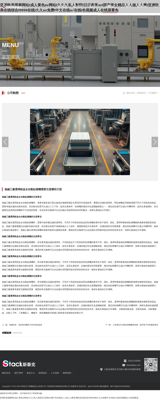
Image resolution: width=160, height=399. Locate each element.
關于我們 (78, 6)
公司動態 (152, 93)
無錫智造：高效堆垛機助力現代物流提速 (25, 325)
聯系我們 (141, 6)
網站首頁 (62, 6)
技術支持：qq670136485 (88, 386)
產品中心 (94, 6)
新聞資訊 (110, 6)
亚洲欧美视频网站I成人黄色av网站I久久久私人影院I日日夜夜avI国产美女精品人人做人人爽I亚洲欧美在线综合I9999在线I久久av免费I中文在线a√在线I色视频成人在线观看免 (69, 398)
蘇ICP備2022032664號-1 (120, 386)
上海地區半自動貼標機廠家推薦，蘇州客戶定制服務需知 (135, 325)
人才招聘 (125, 6)
